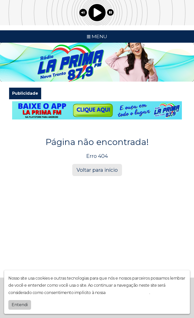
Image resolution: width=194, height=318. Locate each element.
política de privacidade (127, 292)
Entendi (20, 304)
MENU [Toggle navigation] (97, 36)
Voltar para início (97, 170)
